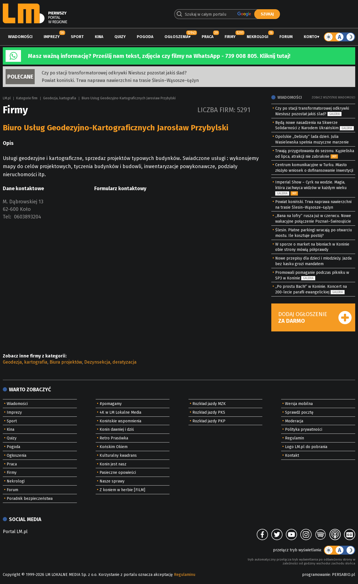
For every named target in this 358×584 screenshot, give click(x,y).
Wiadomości (20, 36)
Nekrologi (257, 36)
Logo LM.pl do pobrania (306, 446)
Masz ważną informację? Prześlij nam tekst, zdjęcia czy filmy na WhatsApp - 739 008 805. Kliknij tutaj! (159, 56)
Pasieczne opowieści (118, 472)
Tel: (7, 217)
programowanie (316, 574)
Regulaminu (184, 574)
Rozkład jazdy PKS (208, 412)
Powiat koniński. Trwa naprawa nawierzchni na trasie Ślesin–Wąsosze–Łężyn (120, 80)
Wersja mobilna (299, 403)
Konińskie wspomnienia (120, 421)
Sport (77, 36)
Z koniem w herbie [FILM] (122, 490)
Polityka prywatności (303, 429)
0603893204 (27, 217)
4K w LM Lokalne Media (120, 412)
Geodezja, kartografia (59, 98)
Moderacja (294, 421)
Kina (99, 36)
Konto (310, 36)
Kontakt (292, 455)
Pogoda (145, 36)
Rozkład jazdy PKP (208, 421)
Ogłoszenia (176, 36)
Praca (207, 36)
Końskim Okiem (114, 446)
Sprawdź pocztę (299, 412)
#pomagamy (111, 403)
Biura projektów (66, 362)
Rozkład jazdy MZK (209, 403)
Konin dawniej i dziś (117, 429)
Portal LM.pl (15, 531)
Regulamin (294, 438)
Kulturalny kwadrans (118, 455)
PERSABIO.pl (343, 574)
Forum (286, 36)
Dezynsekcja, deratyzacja (110, 362)
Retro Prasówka (114, 438)
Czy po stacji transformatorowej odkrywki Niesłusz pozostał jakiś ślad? (114, 73)
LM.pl (7, 98)
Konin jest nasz (113, 464)
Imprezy (52, 36)
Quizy (120, 36)
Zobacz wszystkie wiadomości (333, 97)
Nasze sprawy (112, 481)
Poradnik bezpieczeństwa (30, 498)
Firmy (230, 36)
